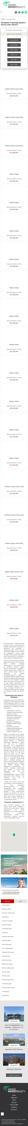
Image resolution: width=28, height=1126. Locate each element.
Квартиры (7, 901)
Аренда (14, 1102)
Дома (20, 901)
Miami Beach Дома (6, 960)
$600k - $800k (14, 50)
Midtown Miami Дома (7, 964)
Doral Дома (5, 932)
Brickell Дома (5, 917)
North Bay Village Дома (8, 968)
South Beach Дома (6, 983)
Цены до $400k (14, 40)
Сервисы (14, 1107)
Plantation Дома (6, 975)
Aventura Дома (5, 905)
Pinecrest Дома (6, 971)
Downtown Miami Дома (8, 936)
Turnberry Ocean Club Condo (14, 486)
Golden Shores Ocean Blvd (14, 89)
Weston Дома (5, 995)
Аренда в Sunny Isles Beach (14, 34)
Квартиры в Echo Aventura (14, 1049)
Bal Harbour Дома (6, 909)
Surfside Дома (5, 991)
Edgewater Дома (6, 940)
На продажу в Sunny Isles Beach (14, 30)
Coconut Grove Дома (7, 920)
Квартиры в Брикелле (14, 1069)
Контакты (14, 1109)
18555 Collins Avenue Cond (14, 572)
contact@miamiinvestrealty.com (10, 893)
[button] (14, 835)
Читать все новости (14, 1075)
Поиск (14, 1100)
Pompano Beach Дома (7, 979)
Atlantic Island (14, 174)
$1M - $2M (14, 59)
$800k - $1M (14, 54)
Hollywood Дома (6, 956)
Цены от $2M (14, 64)
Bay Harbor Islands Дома (8, 913)
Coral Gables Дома (7, 928)
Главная (3, 19)
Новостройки (14, 1105)
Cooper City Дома (6, 924)
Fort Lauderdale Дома (7, 948)
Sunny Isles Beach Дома (8, 987)
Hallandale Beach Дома (8, 952)
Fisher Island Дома (6, 944)
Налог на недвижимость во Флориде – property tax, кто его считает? (14, 1027)
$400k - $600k (14, 45)
